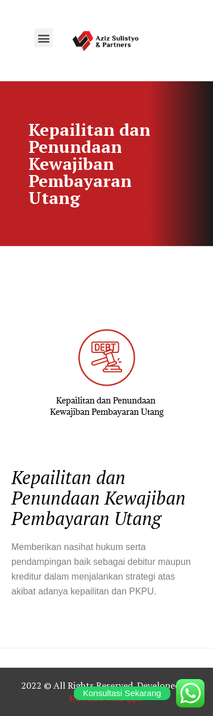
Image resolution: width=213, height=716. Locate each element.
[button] (43, 37)
